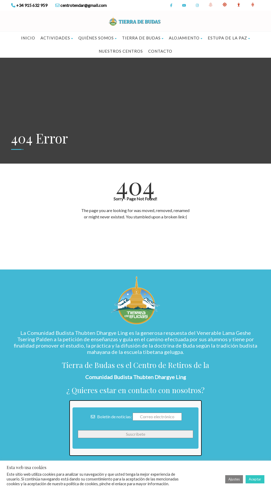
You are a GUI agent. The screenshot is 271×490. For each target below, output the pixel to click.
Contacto (160, 51)
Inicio (28, 37)
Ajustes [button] (234, 479)
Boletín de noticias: (111, 416)
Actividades (56, 37)
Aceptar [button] (255, 479)
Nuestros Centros (121, 51)
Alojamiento (185, 37)
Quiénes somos (97, 37)
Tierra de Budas (143, 37)
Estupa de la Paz (229, 37)
